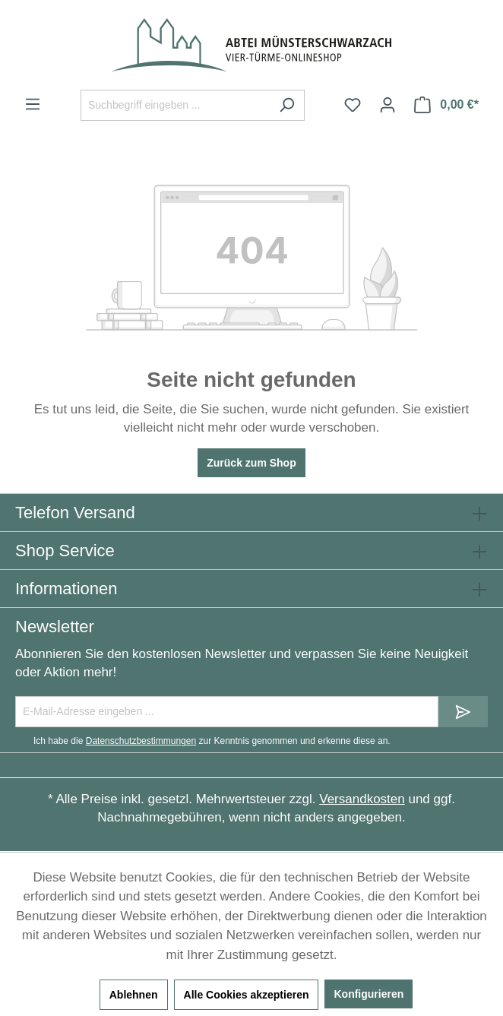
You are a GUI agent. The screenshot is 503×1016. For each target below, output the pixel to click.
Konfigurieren (368, 994)
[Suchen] (287, 105)
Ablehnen (133, 995)
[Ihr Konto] (387, 104)
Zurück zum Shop (251, 463)
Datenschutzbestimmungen (141, 741)
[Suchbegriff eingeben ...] (175, 105)
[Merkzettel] (352, 104)
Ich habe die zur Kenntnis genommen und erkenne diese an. (212, 741)
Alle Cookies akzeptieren (246, 995)
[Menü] (32, 104)
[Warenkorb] (446, 104)
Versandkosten (361, 799)
